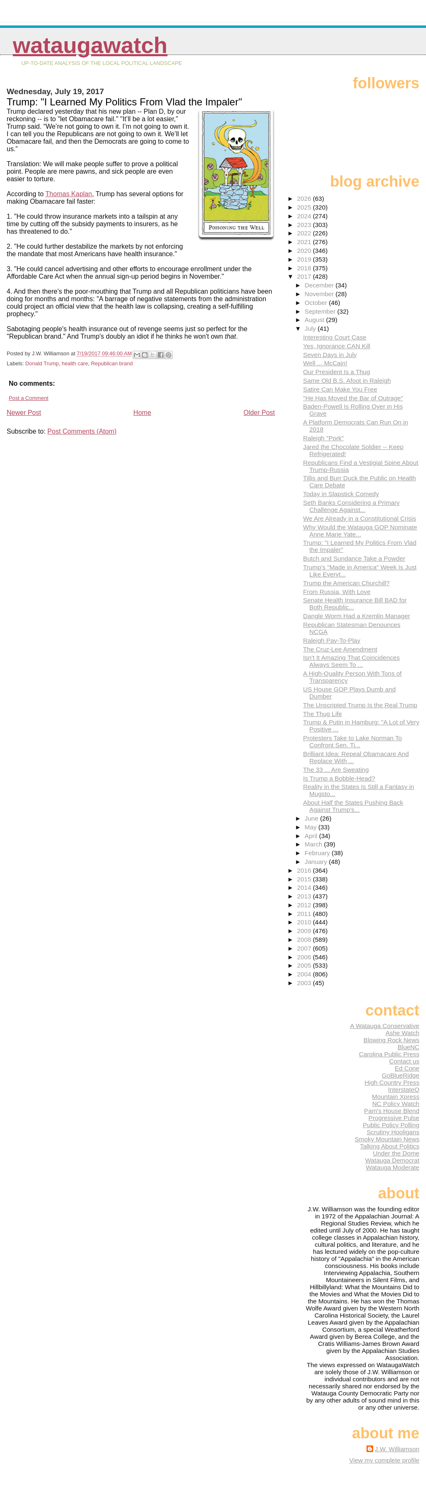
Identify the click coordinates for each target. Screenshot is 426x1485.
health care (75, 363)
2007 (305, 948)
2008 (305, 939)
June (312, 818)
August (315, 319)
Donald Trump (42, 363)
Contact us (404, 1061)
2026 (305, 198)
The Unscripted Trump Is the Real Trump (360, 705)
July (311, 328)
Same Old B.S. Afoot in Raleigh (347, 380)
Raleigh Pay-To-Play (332, 640)
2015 (305, 879)
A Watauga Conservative (384, 1025)
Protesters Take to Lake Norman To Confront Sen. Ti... (352, 741)
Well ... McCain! (325, 363)
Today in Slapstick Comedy (341, 493)
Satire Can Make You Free (340, 389)
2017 (305, 276)
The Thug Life (322, 713)
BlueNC (408, 1047)
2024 (305, 216)
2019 (305, 259)
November (320, 293)
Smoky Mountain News (387, 1139)
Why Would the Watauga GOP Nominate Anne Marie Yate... (360, 531)
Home (142, 412)
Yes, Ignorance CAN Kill (337, 345)
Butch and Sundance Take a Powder (354, 558)
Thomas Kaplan (68, 193)
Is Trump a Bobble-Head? (339, 778)
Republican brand (112, 363)
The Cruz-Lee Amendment (340, 649)
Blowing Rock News (391, 1039)
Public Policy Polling (391, 1124)
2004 (305, 974)
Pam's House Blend (391, 1110)
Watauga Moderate (392, 1167)
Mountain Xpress (395, 1096)
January (317, 861)
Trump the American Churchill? (346, 583)
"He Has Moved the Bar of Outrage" (353, 398)
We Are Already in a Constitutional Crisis (359, 518)
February (318, 852)
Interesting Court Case (335, 337)
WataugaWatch (90, 45)
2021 (305, 241)
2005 (305, 965)
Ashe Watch (402, 1032)
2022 (305, 233)
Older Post (259, 412)
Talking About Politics (389, 1146)
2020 (305, 250)
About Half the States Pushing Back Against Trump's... (353, 806)
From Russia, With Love (337, 591)
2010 (305, 922)
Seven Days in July (330, 354)
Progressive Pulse (394, 1117)
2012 (305, 904)
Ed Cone (407, 1068)
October (317, 302)
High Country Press (391, 1082)
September (321, 311)
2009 (305, 930)
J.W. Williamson (397, 1449)
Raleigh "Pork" (323, 438)
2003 (305, 982)
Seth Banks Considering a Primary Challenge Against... (351, 506)
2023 (305, 224)
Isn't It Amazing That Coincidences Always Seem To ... (351, 661)
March (314, 844)
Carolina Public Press (389, 1054)
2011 (305, 913)
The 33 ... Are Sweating (336, 769)
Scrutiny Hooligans (393, 1132)
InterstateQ (403, 1089)
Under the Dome (396, 1153)
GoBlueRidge (400, 1075)
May (311, 827)
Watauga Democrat (392, 1160)
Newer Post (24, 412)
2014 (305, 887)
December (320, 285)
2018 (305, 268)
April (312, 835)
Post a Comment (28, 398)
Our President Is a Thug (336, 371)
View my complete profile (384, 1460)
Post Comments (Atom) (81, 431)
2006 (305, 957)
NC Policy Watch (395, 1103)
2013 (305, 896)
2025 (305, 207)
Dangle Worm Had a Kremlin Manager (356, 615)
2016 (305, 870)
